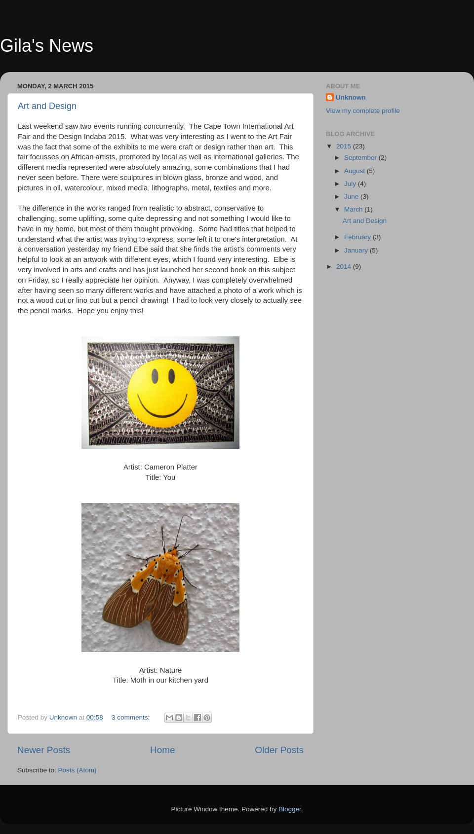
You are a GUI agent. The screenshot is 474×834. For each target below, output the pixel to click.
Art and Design (47, 106)
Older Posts (279, 750)
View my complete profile (363, 110)
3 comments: (132, 717)
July (351, 183)
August (355, 171)
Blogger (289, 809)
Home (162, 750)
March (354, 209)
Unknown (351, 97)
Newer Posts (43, 750)
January (357, 250)
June (352, 196)
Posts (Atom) (77, 770)
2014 (344, 266)
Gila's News (46, 46)
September (361, 157)
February (358, 237)
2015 (344, 146)
